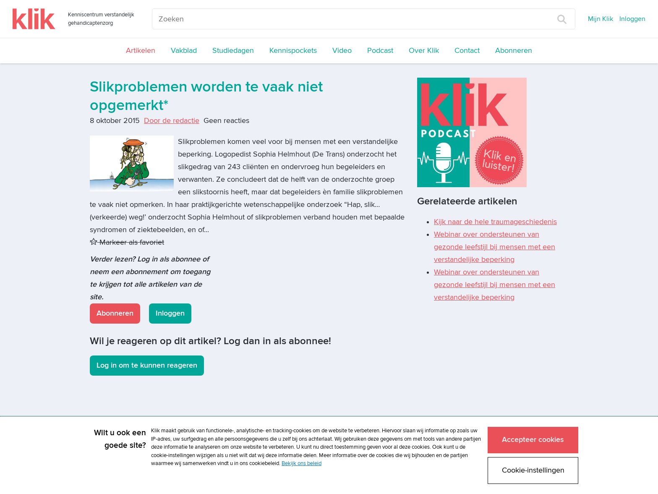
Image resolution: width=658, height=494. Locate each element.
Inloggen (632, 19)
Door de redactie (171, 120)
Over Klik (424, 50)
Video (342, 50)
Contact (467, 50)
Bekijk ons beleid (301, 463)
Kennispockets (293, 50)
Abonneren (513, 50)
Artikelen (140, 50)
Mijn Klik (600, 19)
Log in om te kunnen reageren (147, 365)
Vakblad (184, 50)
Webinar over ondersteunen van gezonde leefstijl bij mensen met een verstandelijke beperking (494, 247)
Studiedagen (233, 50)
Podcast (380, 50)
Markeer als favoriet (127, 242)
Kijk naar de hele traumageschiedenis (495, 221)
